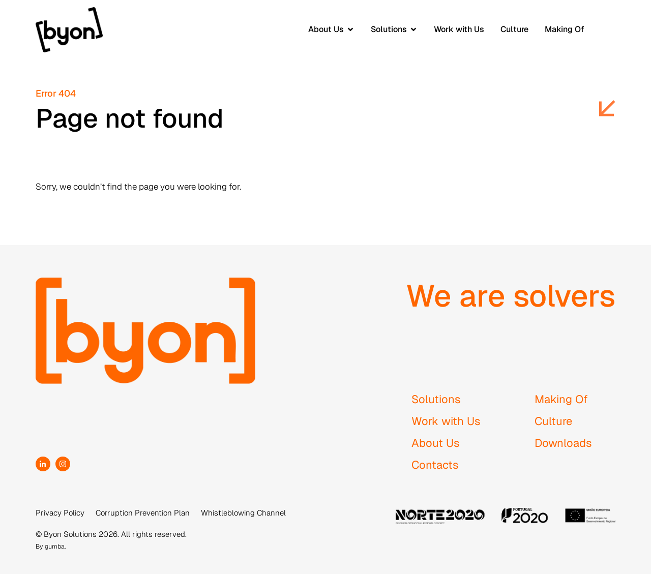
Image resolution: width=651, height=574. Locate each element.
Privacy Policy (60, 513)
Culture (553, 421)
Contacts (435, 465)
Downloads (563, 443)
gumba (55, 546)
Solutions (436, 399)
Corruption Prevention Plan (143, 513)
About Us (435, 443)
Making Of (561, 399)
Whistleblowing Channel (243, 513)
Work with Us (446, 421)
